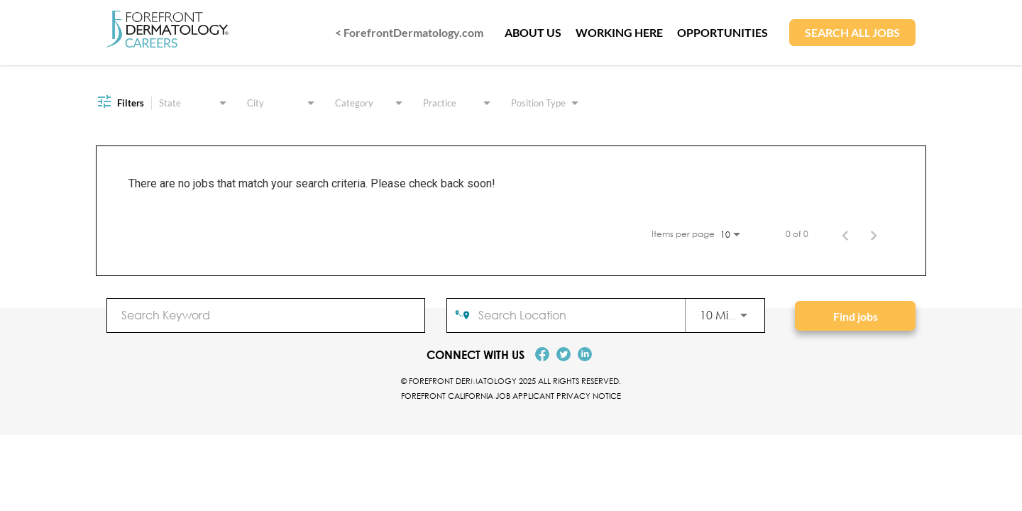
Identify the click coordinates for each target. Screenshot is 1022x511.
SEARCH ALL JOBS (852, 32)
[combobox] (265, 314)
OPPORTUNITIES (722, 32)
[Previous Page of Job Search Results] (845, 234)
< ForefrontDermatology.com (409, 32)
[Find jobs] (855, 316)
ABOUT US (533, 32)
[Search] (855, 316)
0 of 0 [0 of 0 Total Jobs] (797, 234)
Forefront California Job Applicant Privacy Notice (511, 396)
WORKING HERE (619, 32)
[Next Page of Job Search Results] (873, 234)
